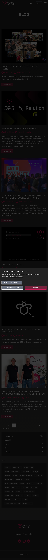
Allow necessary (12, 288)
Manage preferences (11, 283)
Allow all (36, 288)
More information (16, 277)
